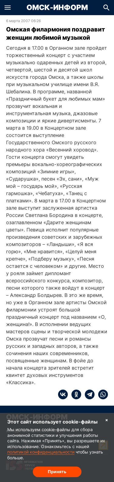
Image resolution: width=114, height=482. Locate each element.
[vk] (63, 394)
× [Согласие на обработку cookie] (106, 419)
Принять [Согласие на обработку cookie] (57, 471)
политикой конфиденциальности (40, 451)
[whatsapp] (101, 394)
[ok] (74, 394)
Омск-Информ (57, 7)
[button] (7, 7)
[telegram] (88, 394)
